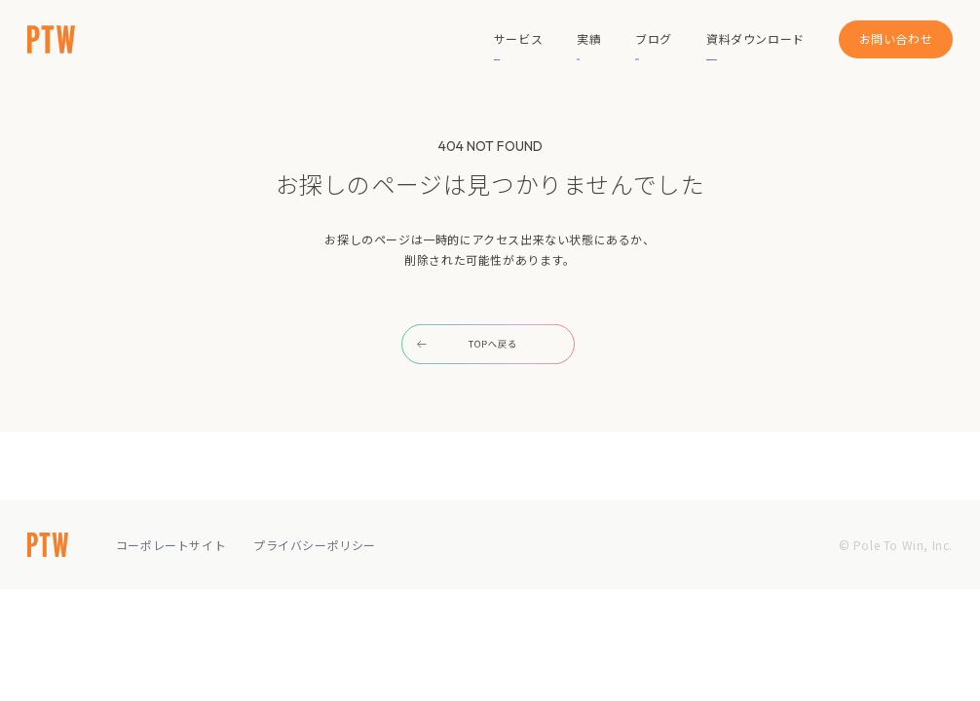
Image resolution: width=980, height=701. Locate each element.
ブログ (653, 38)
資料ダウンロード (755, 38)
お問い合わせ (896, 38)
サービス (518, 38)
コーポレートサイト (171, 544)
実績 (589, 38)
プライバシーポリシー (314, 544)
